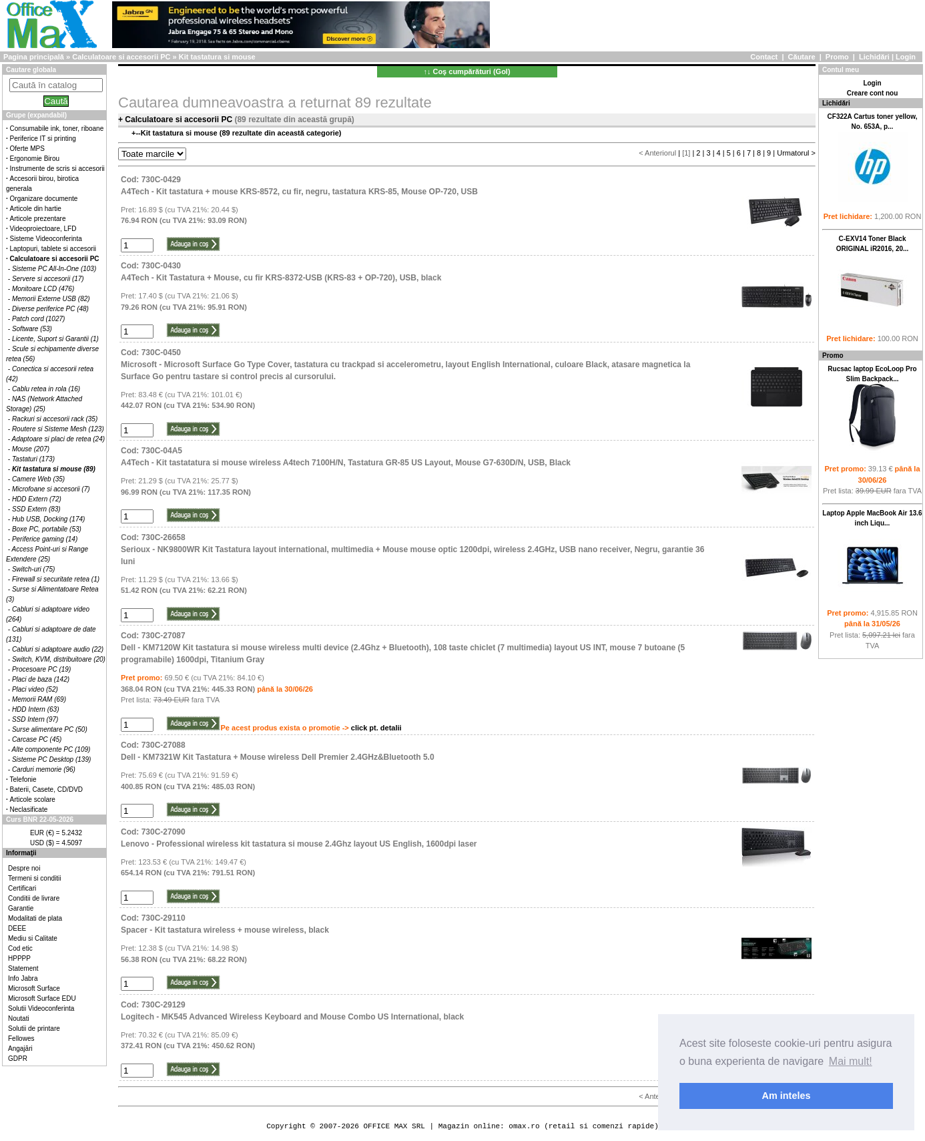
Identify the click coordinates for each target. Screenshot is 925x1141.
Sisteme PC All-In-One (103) (54, 268)
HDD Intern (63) (35, 709)
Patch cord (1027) (38, 318)
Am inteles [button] (786, 1095)
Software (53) (32, 328)
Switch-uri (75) (33, 569)
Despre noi (24, 868)
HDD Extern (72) (36, 499)
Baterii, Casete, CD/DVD (46, 789)
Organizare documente (44, 198)
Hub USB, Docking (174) (48, 519)
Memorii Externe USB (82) (51, 298)
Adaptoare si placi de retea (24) (58, 439)
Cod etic (20, 948)
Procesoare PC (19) (41, 669)
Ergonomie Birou (34, 158)
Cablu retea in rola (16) (46, 389)
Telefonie (23, 779)
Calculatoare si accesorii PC (121, 57)
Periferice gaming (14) (44, 539)
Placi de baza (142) (40, 679)
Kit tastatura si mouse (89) (53, 469)
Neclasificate (29, 809)
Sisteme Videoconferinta (46, 238)
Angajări (20, 1048)
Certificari (22, 888)
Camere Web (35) (38, 479)
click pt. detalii (376, 728)
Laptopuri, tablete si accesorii (53, 248)
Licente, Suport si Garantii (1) (55, 339)
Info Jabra (22, 978)
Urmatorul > (796, 153)
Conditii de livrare (33, 898)
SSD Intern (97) (35, 719)
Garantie (20, 908)
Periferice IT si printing (43, 138)
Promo (837, 57)
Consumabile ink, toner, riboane (57, 128)
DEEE (17, 928)
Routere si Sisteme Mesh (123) (58, 429)
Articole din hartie (35, 208)
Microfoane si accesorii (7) (51, 489)
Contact (764, 57)
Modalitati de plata (35, 918)
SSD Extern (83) (36, 509)
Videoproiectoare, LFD (43, 228)
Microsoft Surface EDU (42, 998)
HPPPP (19, 958)
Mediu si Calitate (32, 938)
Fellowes (21, 1038)
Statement (23, 968)
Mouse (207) (30, 449)
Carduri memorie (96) (43, 769)
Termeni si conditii (34, 878)
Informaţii (21, 853)
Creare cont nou (872, 93)
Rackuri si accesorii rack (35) (54, 419)
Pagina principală (33, 57)
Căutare (802, 57)
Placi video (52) (35, 689)
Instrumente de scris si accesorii (57, 168)
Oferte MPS (27, 148)
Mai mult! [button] (850, 1061)
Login (906, 57)
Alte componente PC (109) (51, 749)
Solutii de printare (34, 1028)
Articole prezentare (38, 218)
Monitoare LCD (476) (43, 288)
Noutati (18, 1018)
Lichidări (874, 57)
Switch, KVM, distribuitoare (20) (58, 659)
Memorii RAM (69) (39, 699)
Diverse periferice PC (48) (50, 308)
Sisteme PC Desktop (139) (51, 759)
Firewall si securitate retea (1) (55, 579)
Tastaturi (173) (33, 459)
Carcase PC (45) (36, 739)
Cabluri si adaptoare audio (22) (57, 649)
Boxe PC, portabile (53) (46, 529)
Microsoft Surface (34, 988)
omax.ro (524, 1126)
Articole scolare (32, 799)
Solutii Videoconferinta (41, 1008)
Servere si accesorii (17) (48, 278)
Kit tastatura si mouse (217, 57)
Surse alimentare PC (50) (49, 729)
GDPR (17, 1058)
